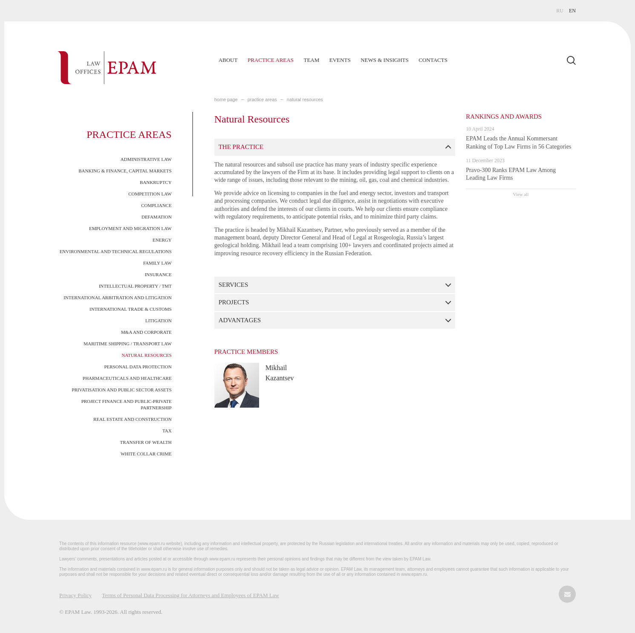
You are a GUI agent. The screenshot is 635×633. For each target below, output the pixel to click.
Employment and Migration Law (130, 228)
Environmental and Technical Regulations (116, 251)
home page (226, 99)
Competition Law (149, 193)
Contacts (433, 60)
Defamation (156, 216)
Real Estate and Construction (132, 419)
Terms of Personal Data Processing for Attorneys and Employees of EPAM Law (190, 595)
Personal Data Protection (137, 366)
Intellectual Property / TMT (135, 286)
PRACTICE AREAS (262, 99)
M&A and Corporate (146, 332)
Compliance (156, 205)
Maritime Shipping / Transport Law (127, 343)
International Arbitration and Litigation (117, 297)
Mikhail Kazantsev (280, 373)
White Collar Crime (146, 453)
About (228, 60)
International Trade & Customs (130, 309)
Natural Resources (146, 355)
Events (340, 60)
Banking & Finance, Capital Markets (124, 170)
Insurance (158, 274)
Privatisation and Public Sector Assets (121, 389)
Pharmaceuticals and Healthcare (127, 378)
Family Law (157, 262)
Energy (162, 239)
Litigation (158, 320)
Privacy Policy (75, 595)
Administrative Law (146, 159)
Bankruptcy (156, 182)
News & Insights (385, 60)
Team (311, 60)
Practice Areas (271, 60)
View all (521, 194)
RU (559, 11)
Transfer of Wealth (146, 442)
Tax (167, 430)
